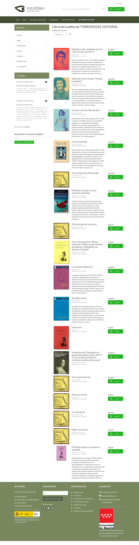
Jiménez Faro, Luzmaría (78, 195)
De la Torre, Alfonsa (77, 113)
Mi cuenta (76, 508)
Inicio (18, 19)
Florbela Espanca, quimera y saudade (86, 448)
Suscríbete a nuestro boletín (24, 142)
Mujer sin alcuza (80, 429)
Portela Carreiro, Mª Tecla (78, 452)
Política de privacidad (79, 502)
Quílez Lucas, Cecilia (77, 414)
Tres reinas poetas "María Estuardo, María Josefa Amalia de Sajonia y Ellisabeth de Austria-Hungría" (87, 245)
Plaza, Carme (75, 397)
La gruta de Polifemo (68, 20)
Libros (24, 20)
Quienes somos (77, 492)
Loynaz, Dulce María (77, 227)
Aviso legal (76, 495)
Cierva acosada (79, 141)
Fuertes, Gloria (76, 269)
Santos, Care (75, 330)
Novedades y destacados (38, 20)
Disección (77, 327)
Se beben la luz (79, 298)
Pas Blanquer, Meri (77, 175)
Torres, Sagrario (76, 379)
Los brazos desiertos (82, 266)
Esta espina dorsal (81, 377)
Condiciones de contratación (82, 499)
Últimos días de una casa (84, 224)
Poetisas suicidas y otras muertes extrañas (84, 191)
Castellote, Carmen (77, 84)
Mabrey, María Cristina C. (79, 362)
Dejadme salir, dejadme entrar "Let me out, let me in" (87, 50)
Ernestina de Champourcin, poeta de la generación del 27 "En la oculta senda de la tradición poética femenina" (87, 356)
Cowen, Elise (75, 54)
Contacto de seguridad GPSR (82, 511)
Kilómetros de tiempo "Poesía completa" (87, 79)
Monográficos (54, 20)
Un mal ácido (78, 412)
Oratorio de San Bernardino (86, 110)
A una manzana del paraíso (85, 172)
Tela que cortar (79, 394)
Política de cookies (78, 505)
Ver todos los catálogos (22, 127)
